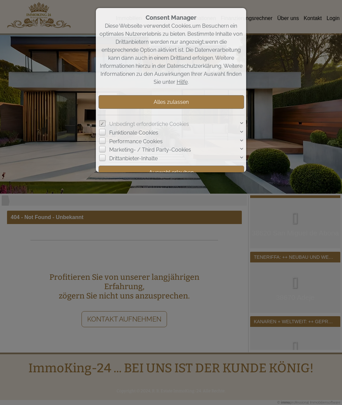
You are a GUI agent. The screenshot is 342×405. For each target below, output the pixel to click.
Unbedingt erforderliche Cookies (149, 124)
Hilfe (182, 82)
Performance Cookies (136, 141)
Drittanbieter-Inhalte (133, 158)
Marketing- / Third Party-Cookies (150, 150)
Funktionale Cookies (133, 133)
